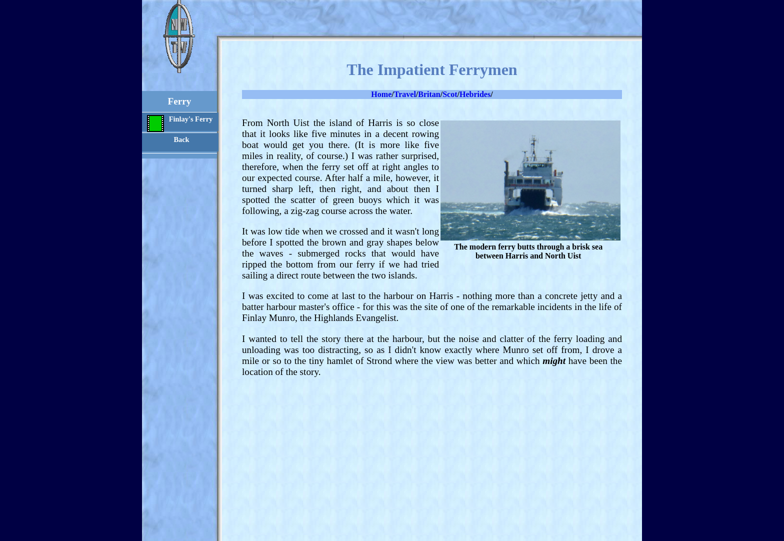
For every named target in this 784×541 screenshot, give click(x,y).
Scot (449, 94)
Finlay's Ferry (179, 123)
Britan (429, 94)
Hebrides (475, 94)
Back (181, 140)
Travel (405, 94)
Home (381, 94)
